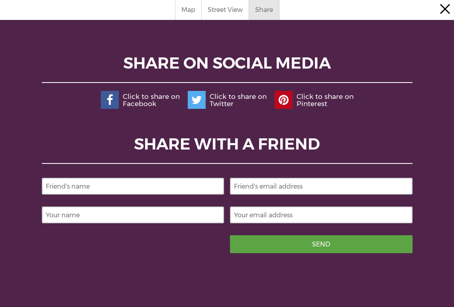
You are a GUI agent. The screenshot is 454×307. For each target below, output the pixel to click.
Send (321, 244)
